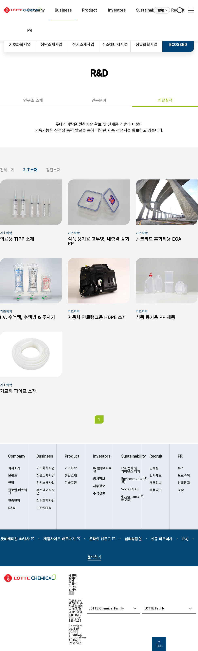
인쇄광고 (184, 482)
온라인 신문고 (102, 538)
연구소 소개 (33, 100)
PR (29, 30)
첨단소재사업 (51, 44)
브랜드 (12, 475)
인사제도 (155, 475)
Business (63, 10)
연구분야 (99, 100)
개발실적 (165, 100)
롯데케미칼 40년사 (17, 538)
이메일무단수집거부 (73, 587)
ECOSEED (178, 44)
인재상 (154, 468)
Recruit (155, 456)
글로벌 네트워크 (17, 491)
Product (89, 10)
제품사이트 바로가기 (61, 538)
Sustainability (148, 10)
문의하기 (94, 556)
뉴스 (181, 468)
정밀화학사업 (146, 44)
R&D (11, 507)
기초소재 (30, 170)
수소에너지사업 (114, 44)
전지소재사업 (83, 44)
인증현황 (14, 500)
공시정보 (99, 478)
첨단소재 (53, 170)
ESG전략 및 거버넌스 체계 (130, 469)
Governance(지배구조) (131, 498)
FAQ (185, 538)
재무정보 (99, 485)
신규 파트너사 (162, 538)
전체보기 (7, 170)
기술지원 (71, 482)
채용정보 (155, 482)
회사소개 (14, 468)
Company (16, 456)
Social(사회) (130, 489)
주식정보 (99, 493)
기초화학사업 (20, 44)
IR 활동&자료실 (102, 469)
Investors (117, 10)
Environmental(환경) (131, 480)
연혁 (11, 482)
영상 (181, 489)
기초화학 (71, 468)
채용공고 (155, 489)
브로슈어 (184, 475)
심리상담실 (133, 538)
